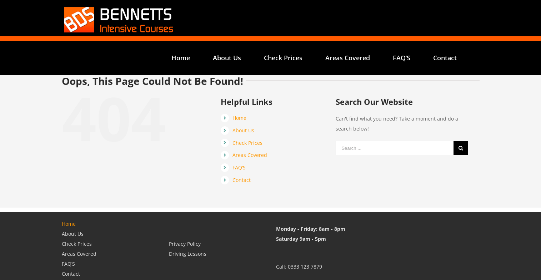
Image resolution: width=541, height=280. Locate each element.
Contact (241, 180)
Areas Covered (249, 155)
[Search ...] (395, 148)
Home (239, 117)
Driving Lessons (187, 253)
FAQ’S (239, 167)
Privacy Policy (185, 243)
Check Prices (247, 142)
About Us (243, 130)
